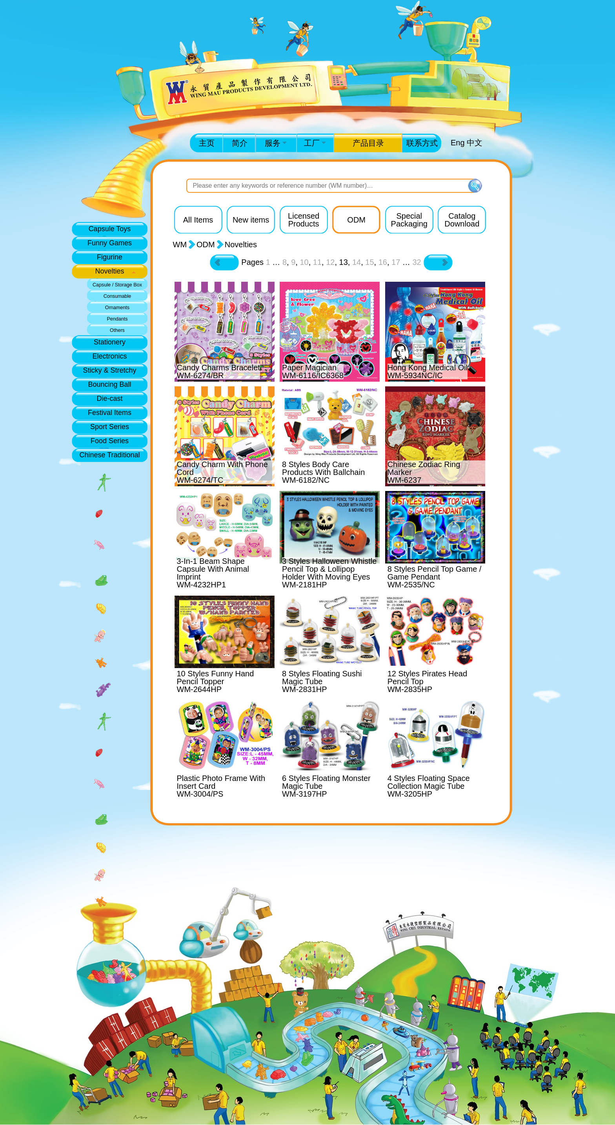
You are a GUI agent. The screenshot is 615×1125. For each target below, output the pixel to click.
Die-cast (109, 398)
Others (117, 330)
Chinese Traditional (109, 455)
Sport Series (109, 427)
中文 (474, 142)
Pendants (117, 319)
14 (356, 262)
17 (395, 262)
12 (330, 262)
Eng (458, 142)
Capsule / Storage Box (117, 285)
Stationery (110, 342)
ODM (206, 244)
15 (369, 262)
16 (382, 262)
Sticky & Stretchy (109, 370)
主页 (207, 143)
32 (416, 262)
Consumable (117, 296)
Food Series (110, 441)
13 (343, 262)
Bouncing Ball (109, 384)
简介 (239, 143)
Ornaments (117, 307)
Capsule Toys (110, 229)
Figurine (109, 257)
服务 (276, 143)
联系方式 (422, 143)
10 (304, 262)
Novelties (109, 271)
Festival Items (109, 413)
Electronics (109, 356)
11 (317, 262)
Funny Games (109, 243)
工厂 (315, 143)
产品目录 (368, 143)
